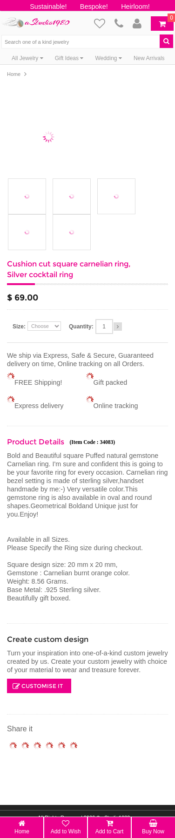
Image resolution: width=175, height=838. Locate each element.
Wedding (108, 58)
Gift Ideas (69, 58)
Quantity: (81, 326)
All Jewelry (27, 58)
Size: (19, 326)
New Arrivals (149, 58)
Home (13, 74)
